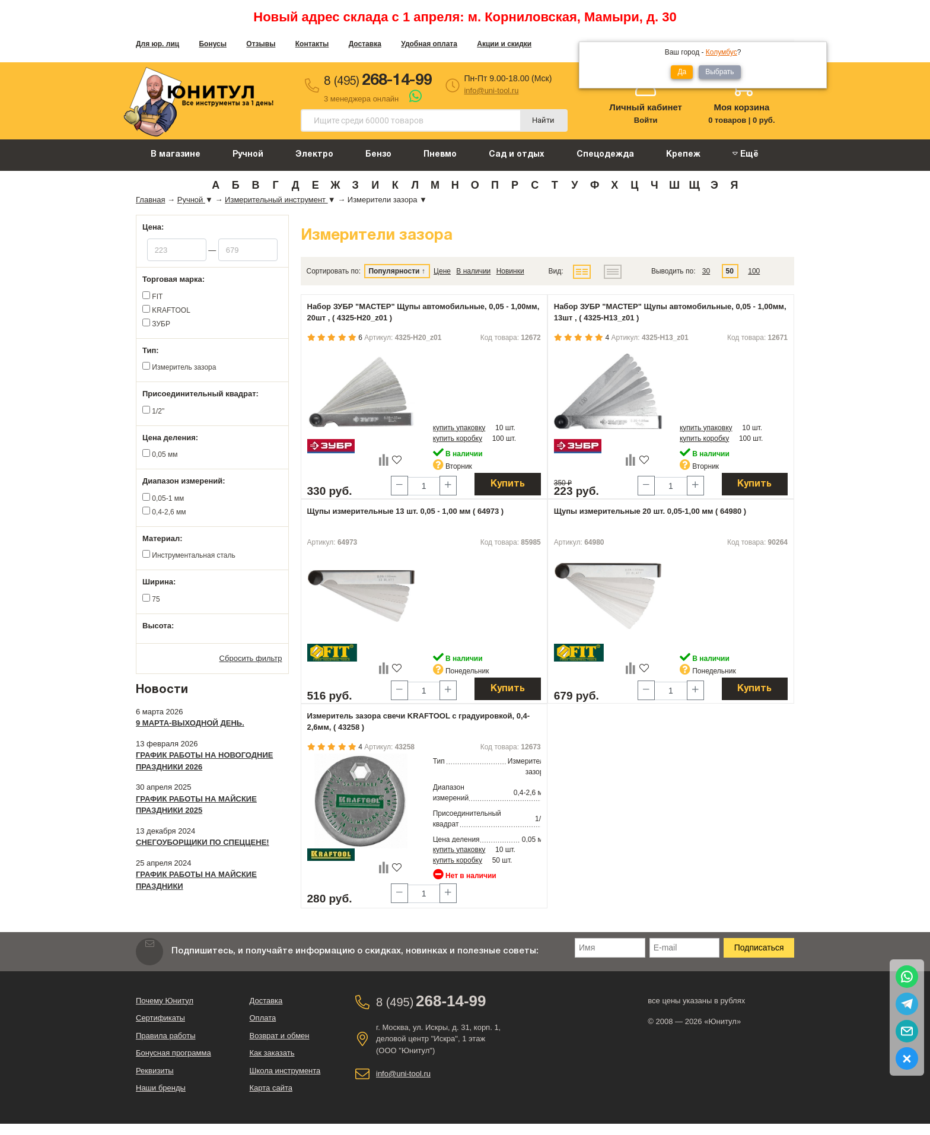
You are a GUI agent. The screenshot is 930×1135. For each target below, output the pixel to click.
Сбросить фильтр (250, 658)
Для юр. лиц (157, 44)
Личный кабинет (645, 107)
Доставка (365, 44)
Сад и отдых (516, 154)
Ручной (247, 154)
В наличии (473, 271)
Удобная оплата (429, 44)
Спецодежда (605, 154)
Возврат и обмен (280, 1035)
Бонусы (213, 44)
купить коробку (457, 438)
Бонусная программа (173, 1052)
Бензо (378, 154)
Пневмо (440, 154)
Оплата (263, 1017)
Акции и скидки (504, 44)
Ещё (745, 154)
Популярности (393, 271)
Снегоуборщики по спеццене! (202, 842)
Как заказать (272, 1052)
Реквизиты (155, 1070)
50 (730, 271)
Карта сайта (271, 1087)
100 (754, 271)
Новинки (510, 271)
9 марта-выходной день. (190, 722)
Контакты (312, 44)
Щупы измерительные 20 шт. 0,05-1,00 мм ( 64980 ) (650, 511)
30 (706, 271)
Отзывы (260, 44)
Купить (508, 484)
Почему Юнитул (164, 1000)
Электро (314, 154)
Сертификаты (160, 1017)
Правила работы (166, 1035)
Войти (646, 120)
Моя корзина (741, 107)
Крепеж (683, 154)
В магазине (175, 154)
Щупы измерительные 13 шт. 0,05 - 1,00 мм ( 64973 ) (405, 511)
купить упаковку (459, 428)
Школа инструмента (285, 1070)
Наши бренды (161, 1087)
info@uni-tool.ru (491, 90)
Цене (442, 271)
